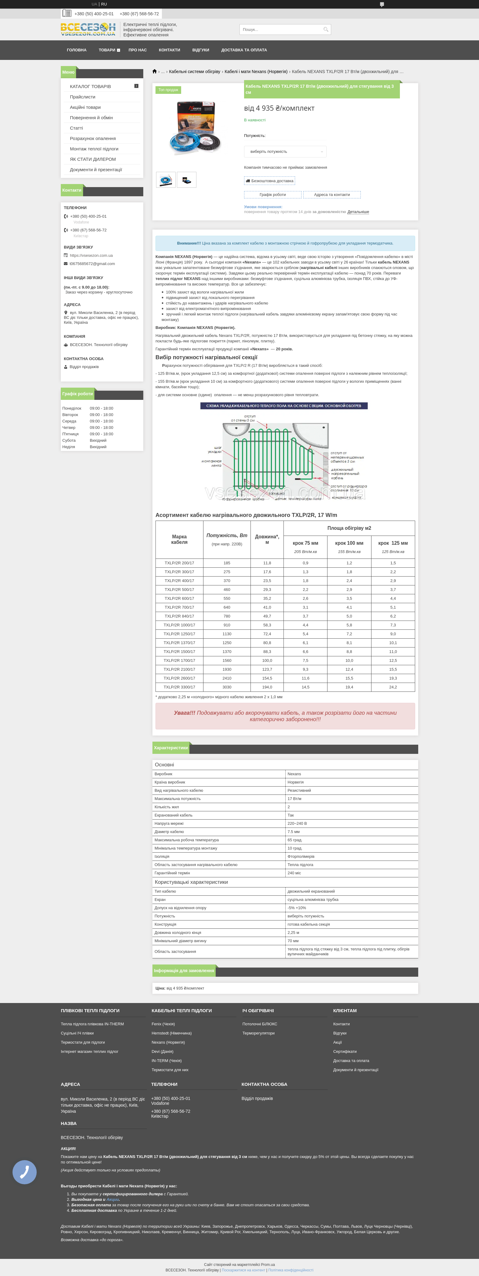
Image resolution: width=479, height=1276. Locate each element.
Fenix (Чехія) (163, 1024)
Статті (76, 128)
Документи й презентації (96, 169)
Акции (113, 1199)
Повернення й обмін (91, 117)
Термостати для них (170, 1070)
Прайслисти (82, 96)
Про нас (138, 50)
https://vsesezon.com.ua (91, 255)
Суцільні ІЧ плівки (77, 1033)
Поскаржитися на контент (243, 1270)
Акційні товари (85, 107)
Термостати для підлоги (83, 1042)
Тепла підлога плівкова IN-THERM (92, 1024)
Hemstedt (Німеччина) (172, 1033)
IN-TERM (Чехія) (166, 1060)
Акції (337, 1042)
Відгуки (200, 50)
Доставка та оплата (244, 50)
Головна (76, 50)
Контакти (169, 50)
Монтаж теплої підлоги (94, 148)
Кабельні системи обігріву (195, 71)
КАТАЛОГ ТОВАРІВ (90, 86)
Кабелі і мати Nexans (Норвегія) (256, 71)
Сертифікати (345, 1051)
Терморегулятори (259, 1033)
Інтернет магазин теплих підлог (90, 1051)
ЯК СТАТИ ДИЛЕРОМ (93, 159)
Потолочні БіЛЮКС (260, 1024)
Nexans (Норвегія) (168, 1042)
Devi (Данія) (162, 1051)
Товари (107, 50)
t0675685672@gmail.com (92, 263)
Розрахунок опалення (93, 138)
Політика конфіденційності (290, 1270)
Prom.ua (268, 1265)
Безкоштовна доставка (272, 180)
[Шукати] (325, 29)
